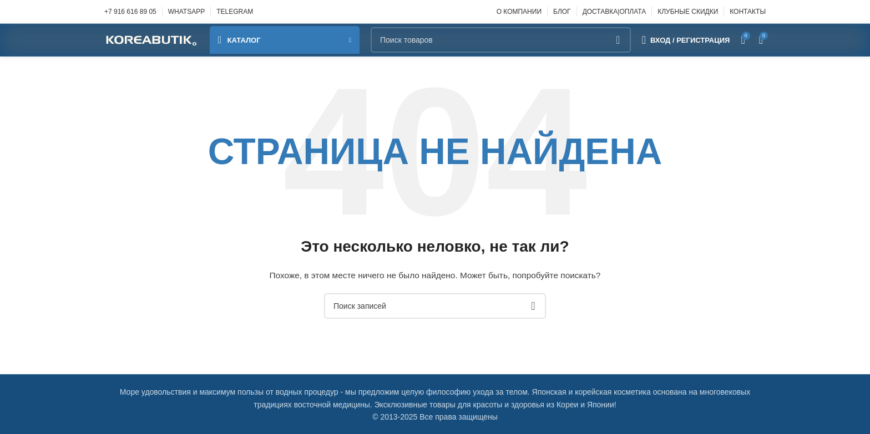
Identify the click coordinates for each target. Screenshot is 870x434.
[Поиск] (501, 40)
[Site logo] (151, 39)
